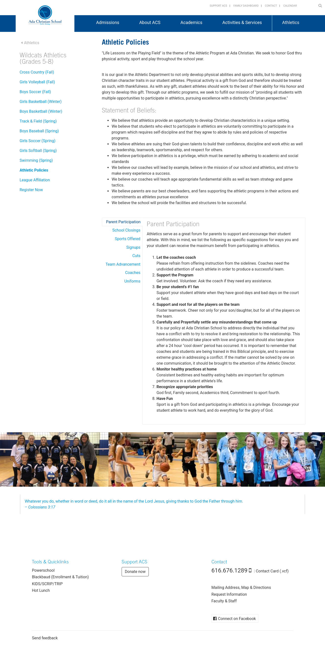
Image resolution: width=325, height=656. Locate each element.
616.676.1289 (229, 570)
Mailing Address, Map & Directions (241, 587)
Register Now (31, 189)
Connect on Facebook (237, 618)
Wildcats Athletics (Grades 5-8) (43, 59)
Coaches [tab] (132, 272)
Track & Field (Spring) (38, 121)
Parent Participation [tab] (123, 222)
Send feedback (45, 638)
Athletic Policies (34, 170)
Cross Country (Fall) (37, 72)
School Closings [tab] (126, 230)
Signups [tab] (133, 247)
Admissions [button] (107, 22)
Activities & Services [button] (242, 22)
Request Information (229, 594)
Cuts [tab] (136, 255)
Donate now (135, 571)
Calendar (290, 5)
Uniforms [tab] (132, 281)
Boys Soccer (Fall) (35, 91)
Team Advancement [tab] (122, 264)
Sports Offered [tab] (127, 238)
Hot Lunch (41, 590)
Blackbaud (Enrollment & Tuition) (60, 577)
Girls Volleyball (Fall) (37, 82)
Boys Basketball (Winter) (41, 111)
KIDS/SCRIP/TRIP (47, 584)
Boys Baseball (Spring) (39, 131)
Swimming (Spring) (36, 160)
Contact (271, 5)
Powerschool (43, 570)
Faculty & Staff (224, 601)
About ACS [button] (149, 22)
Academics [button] (191, 22)
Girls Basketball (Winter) (41, 101)
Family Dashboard (246, 5)
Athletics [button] (290, 22)
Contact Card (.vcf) (272, 571)
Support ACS (218, 5)
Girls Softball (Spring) (38, 150)
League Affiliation (35, 180)
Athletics (31, 42)
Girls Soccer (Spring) (37, 140)
